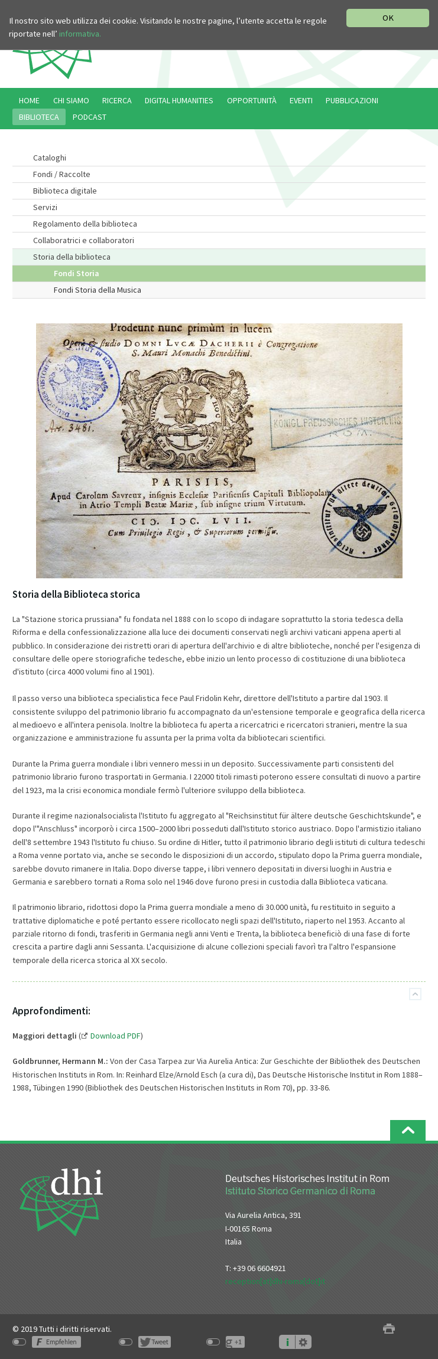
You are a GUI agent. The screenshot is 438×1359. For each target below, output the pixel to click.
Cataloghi (49, 157)
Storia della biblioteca (72, 256)
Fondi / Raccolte (61, 174)
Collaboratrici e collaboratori (83, 240)
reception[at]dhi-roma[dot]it (275, 1281)
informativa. (80, 33)
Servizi (45, 207)
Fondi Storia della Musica (97, 289)
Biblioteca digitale (65, 190)
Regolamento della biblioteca (85, 223)
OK (388, 17)
